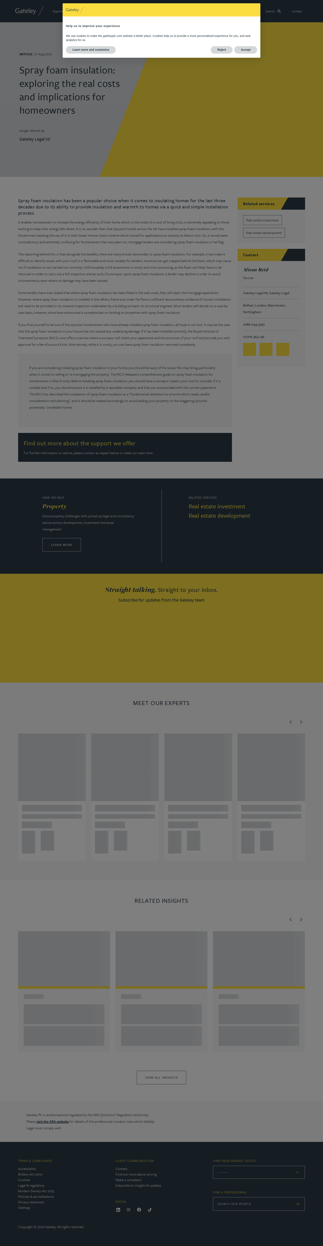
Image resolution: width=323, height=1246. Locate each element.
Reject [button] (221, 49)
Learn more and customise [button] (91, 49)
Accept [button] (245, 49)
